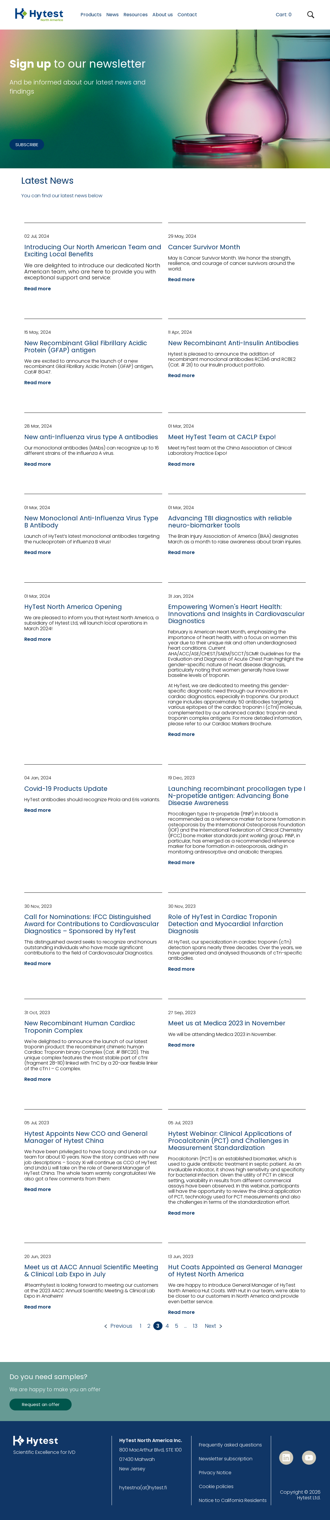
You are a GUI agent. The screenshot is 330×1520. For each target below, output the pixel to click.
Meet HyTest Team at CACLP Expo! (222, 437)
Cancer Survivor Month (204, 247)
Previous (121, 1326)
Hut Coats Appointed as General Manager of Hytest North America (235, 1270)
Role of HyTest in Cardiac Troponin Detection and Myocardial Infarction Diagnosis (225, 924)
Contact (187, 14)
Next (210, 1326)
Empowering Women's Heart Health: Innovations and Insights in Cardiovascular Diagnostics (236, 613)
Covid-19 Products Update (65, 788)
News (112, 14)
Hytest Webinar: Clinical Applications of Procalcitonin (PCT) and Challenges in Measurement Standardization (230, 1140)
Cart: (284, 14)
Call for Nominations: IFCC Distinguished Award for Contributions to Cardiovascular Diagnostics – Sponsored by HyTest (91, 924)
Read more (37, 288)
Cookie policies (216, 1486)
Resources (135, 14)
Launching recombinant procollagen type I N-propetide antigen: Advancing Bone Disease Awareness (236, 795)
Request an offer (40, 1404)
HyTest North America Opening (73, 606)
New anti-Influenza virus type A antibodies (91, 437)
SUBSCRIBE (26, 144)
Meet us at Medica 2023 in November (226, 1023)
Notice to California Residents (233, 1500)
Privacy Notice (215, 1472)
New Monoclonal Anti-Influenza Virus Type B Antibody (91, 522)
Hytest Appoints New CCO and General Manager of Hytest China (86, 1137)
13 (195, 1326)
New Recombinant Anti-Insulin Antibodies (233, 343)
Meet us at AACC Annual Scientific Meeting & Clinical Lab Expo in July (91, 1270)
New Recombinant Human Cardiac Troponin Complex (79, 1026)
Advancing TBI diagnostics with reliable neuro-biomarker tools (230, 522)
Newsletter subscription (225, 1458)
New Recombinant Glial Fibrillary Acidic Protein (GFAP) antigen (85, 346)
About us (162, 14)
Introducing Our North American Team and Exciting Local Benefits (92, 250)
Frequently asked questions (230, 1444)
